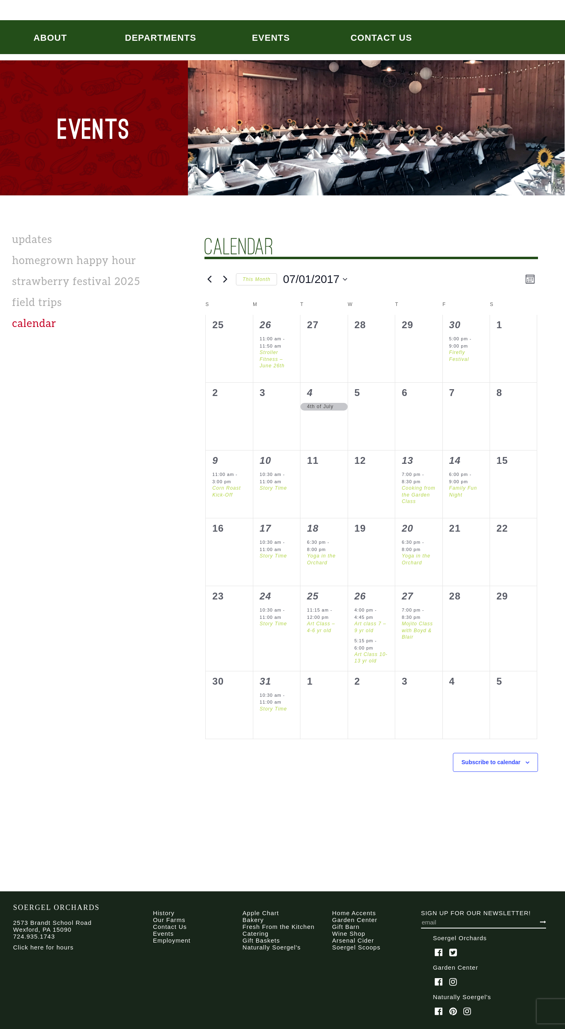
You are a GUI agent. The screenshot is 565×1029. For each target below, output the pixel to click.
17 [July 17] (265, 528)
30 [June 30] (455, 324)
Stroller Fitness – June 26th (272, 359)
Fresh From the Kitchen (278, 926)
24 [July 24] (265, 596)
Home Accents (354, 913)
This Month (256, 279)
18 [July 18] (313, 528)
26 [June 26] (265, 324)
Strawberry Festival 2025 (76, 281)
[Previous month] (209, 279)
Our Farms (169, 919)
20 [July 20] (407, 528)
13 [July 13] (407, 460)
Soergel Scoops (356, 947)
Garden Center (354, 919)
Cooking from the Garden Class (418, 494)
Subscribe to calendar (490, 762)
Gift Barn (346, 926)
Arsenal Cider (353, 940)
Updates (32, 239)
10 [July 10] (265, 460)
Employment (171, 940)
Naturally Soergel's (271, 947)
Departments (160, 38)
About (50, 38)
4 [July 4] (310, 392)
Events (271, 38)
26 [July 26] (360, 596)
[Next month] (225, 279)
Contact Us (381, 38)
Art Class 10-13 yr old (371, 658)
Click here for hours (43, 947)
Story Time (273, 488)
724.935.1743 (34, 936)
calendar (34, 323)
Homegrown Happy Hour (74, 260)
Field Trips (37, 302)
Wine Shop (348, 933)
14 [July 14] (455, 460)
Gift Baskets (261, 940)
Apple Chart (260, 913)
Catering (255, 933)
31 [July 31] (265, 681)
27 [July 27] (407, 596)
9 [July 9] (215, 460)
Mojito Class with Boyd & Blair (417, 630)
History (164, 913)
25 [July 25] (313, 596)
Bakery (253, 919)
